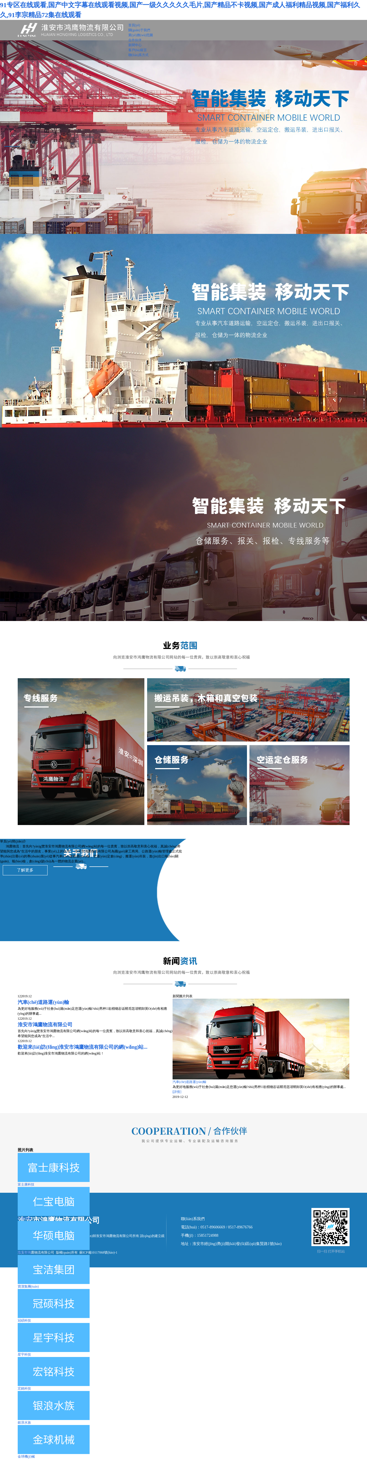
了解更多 (25, 870)
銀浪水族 (24, 1422)
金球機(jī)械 (26, 1456)
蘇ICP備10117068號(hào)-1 (98, 1252)
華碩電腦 (24, 1252)
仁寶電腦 (24, 1218)
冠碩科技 (24, 1320)
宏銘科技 (24, 1388)
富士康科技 (26, 1184)
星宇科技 (24, 1354)
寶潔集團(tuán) (28, 1286)
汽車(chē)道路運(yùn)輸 (190, 1082)
